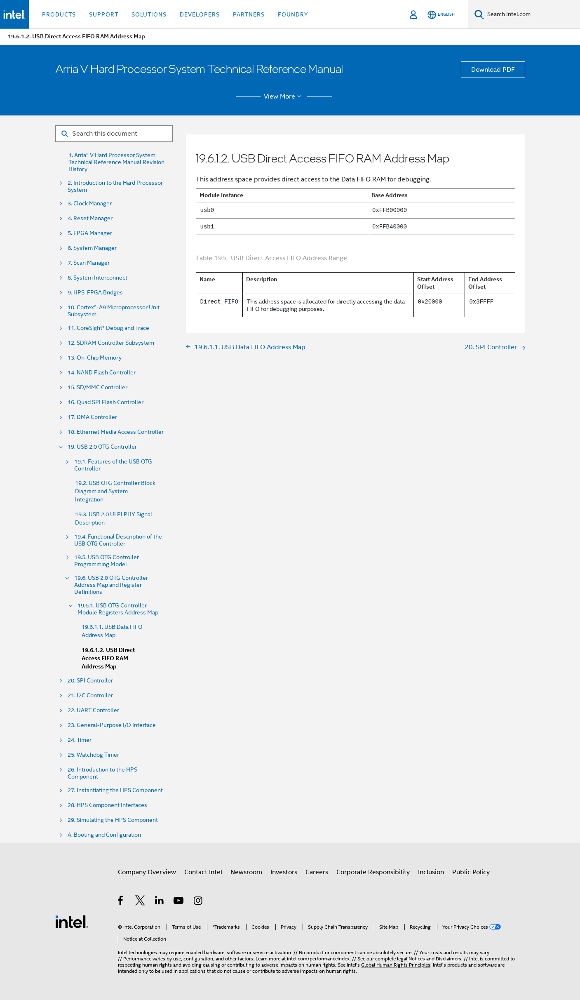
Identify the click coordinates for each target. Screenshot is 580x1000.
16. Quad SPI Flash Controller (105, 402)
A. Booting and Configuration (104, 834)
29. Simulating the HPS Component (113, 820)
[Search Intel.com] (532, 14)
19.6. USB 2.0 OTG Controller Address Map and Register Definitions (111, 584)
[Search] (479, 14)
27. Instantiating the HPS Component (115, 790)
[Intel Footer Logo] (71, 921)
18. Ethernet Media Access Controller (116, 431)
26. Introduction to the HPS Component (102, 773)
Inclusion (431, 872)
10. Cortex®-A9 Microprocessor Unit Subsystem (114, 311)
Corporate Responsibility (373, 872)
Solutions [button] (149, 14)
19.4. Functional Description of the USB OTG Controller (118, 540)
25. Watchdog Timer (93, 754)
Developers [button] (200, 14)
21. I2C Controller (90, 695)
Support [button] (103, 14)
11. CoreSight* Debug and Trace (108, 328)
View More (284, 96)
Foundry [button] (293, 14)
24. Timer (80, 740)
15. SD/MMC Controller (97, 387)
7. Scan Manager (89, 262)
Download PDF (493, 70)
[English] (441, 14)
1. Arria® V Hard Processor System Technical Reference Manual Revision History (116, 162)
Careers (316, 872)
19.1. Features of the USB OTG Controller (113, 465)
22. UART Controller (93, 710)
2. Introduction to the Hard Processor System (115, 186)
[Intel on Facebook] (121, 901)
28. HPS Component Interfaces (107, 805)
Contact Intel (203, 872)
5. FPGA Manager (90, 233)
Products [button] (59, 14)
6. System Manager (92, 248)
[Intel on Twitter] (140, 901)
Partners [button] (249, 14)
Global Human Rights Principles (395, 965)
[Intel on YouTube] (179, 901)
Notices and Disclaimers (435, 958)
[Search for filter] (114, 133)
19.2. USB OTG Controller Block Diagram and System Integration (115, 491)
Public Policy (471, 872)
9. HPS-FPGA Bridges (95, 292)
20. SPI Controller (90, 680)
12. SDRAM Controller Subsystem (111, 342)
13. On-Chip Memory (95, 357)
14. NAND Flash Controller (102, 372)
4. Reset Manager (90, 218)
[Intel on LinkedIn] (159, 901)
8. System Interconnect (97, 277)
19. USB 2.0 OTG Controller (102, 446)
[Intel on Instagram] (198, 901)
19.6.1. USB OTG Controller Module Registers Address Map (117, 609)
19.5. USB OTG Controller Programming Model (106, 561)
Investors (283, 872)
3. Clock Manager (90, 203)
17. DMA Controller (92, 417)
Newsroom (246, 872)
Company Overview (147, 872)
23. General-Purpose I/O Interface (112, 725)
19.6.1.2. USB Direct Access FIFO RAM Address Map (108, 658)
